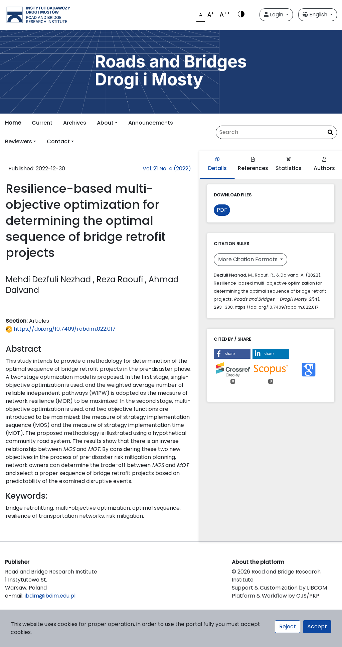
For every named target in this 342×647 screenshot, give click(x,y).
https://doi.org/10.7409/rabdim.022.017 (61, 329)
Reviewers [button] (18, 141)
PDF (222, 210)
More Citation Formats (248, 259)
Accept (317, 626)
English (316, 14)
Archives (74, 123)
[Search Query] (276, 132)
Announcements (150, 123)
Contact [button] (58, 141)
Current (42, 123)
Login (274, 14)
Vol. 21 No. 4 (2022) (167, 168)
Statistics (289, 164)
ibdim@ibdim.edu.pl (50, 596)
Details (217, 164)
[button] (232, 354)
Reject (287, 626)
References (253, 164)
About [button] (105, 123)
